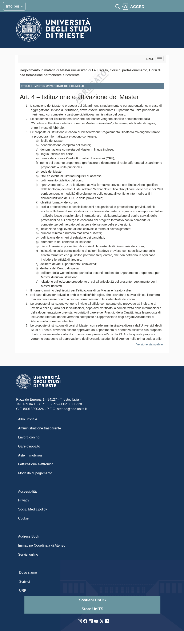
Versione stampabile (149, 344)
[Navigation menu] (160, 58)
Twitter (101, 621)
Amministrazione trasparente (39, 428)
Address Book (28, 536)
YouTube (96, 621)
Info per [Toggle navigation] (14, 6)
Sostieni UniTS (92, 600)
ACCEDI (137, 6)
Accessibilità (27, 491)
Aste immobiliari (30, 455)
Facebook (85, 621)
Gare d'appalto (29, 446)
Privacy (23, 500)
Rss (107, 621)
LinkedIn (90, 621)
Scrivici (24, 581)
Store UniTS (92, 609)
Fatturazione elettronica (35, 464)
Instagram (80, 621)
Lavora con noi (29, 437)
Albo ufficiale (27, 419)
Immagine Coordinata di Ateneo (41, 545)
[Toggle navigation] (151, 6)
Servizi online (28, 554)
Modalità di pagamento (35, 473)
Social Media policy (32, 509)
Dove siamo (28, 572)
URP (22, 590)
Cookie (23, 518)
